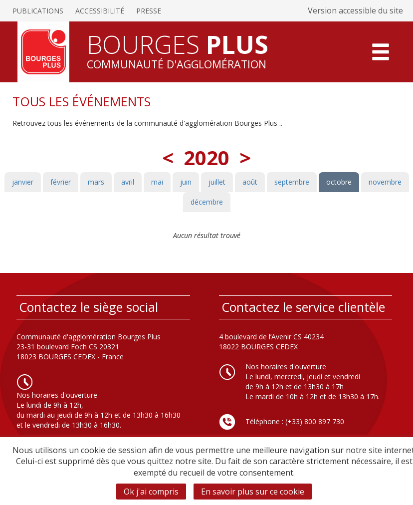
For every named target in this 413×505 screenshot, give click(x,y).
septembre (291, 182)
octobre (339, 182)
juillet (216, 182)
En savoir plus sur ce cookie (252, 491)
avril (127, 182)
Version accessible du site (355, 10)
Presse (148, 10)
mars (96, 182)
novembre (385, 182)
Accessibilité (99, 10)
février (60, 182)
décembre (207, 202)
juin (186, 182)
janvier (22, 182)
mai (157, 182)
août (249, 182)
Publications (37, 10)
